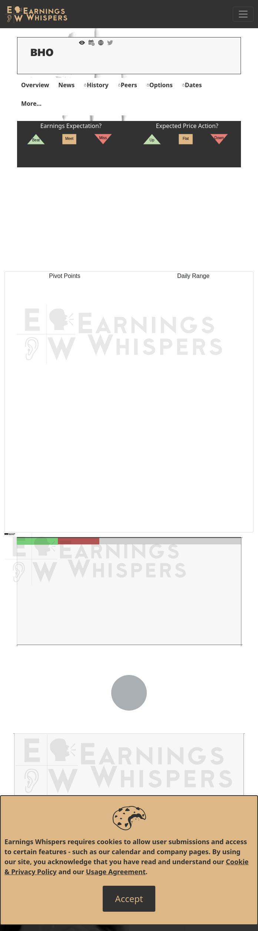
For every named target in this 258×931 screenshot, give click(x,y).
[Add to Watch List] (80, 41)
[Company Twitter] (108, 41)
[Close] (129, 899)
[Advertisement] (129, 219)
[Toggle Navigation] (243, 14)
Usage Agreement (116, 871)
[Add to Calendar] (90, 41)
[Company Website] (99, 41)
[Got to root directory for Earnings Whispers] (35, 14)
